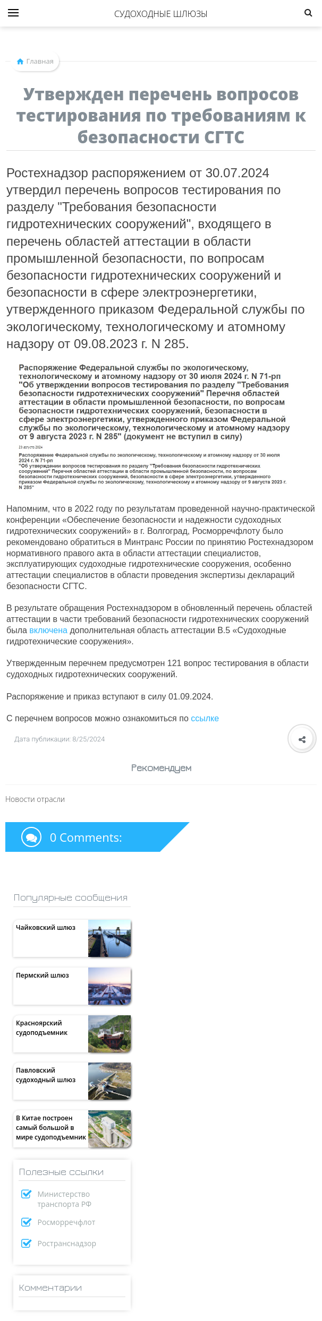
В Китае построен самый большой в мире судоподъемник (51, 1127)
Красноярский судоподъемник (41, 1027)
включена (48, 630)
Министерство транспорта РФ (65, 1199)
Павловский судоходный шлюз (45, 1075)
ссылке (205, 718)
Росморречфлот (67, 1222)
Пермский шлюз (42, 975)
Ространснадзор (67, 1243)
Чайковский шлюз (45, 927)
